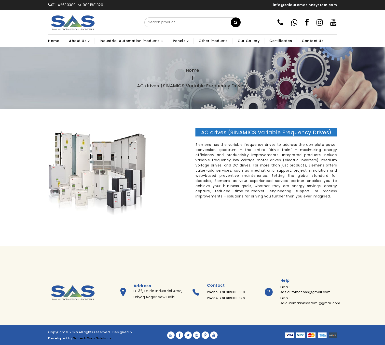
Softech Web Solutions (92, 338)
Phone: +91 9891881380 (226, 292)
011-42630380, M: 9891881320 (75, 4)
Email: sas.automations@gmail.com (305, 289)
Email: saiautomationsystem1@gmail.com (310, 300)
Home (192, 70)
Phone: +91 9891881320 (226, 298)
